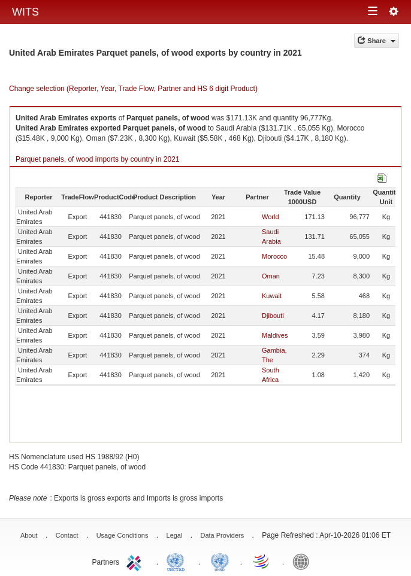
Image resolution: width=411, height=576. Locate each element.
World (270, 216)
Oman (271, 276)
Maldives (275, 335)
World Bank (304, 561)
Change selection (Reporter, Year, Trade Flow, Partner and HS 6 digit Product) (133, 88)
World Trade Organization (262, 561)
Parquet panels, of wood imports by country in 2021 (98, 159)
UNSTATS (220, 561)
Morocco (274, 256)
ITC (136, 561)
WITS (25, 12)
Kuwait (272, 295)
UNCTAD (178, 561)
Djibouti (273, 315)
